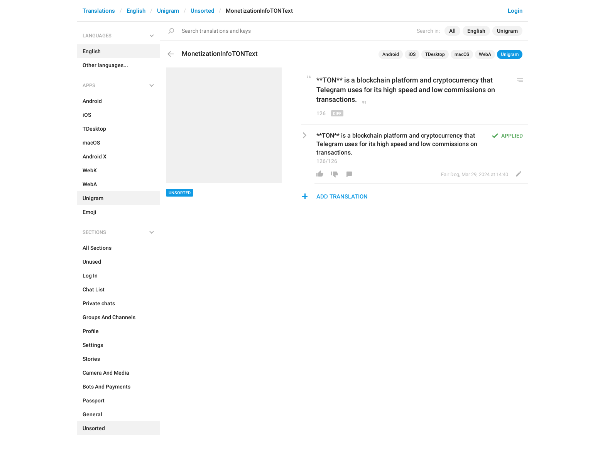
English (136, 10)
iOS (412, 54)
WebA (485, 54)
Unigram (168, 10)
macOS (462, 54)
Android (390, 54)
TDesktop (435, 54)
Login (515, 10)
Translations (99, 10)
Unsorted (202, 10)
